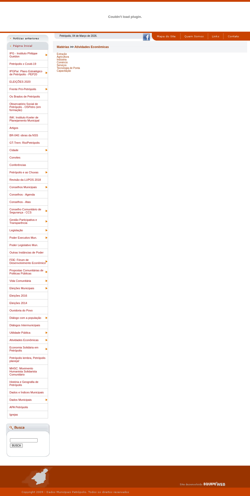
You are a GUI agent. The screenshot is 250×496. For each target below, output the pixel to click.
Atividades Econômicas (24, 340)
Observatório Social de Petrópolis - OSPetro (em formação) (25, 107)
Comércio (62, 62)
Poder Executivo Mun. (23, 237)
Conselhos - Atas (20, 201)
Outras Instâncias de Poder (26, 252)
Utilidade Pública (19, 332)
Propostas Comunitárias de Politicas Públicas (26, 272)
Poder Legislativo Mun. (23, 245)
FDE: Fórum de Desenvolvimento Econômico (27, 261)
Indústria (61, 59)
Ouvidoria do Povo (21, 310)
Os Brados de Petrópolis (24, 96)
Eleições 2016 (18, 295)
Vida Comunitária (20, 280)
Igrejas (13, 414)
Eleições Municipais (21, 288)
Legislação (16, 230)
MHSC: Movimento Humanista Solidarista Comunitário (23, 371)
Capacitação (64, 70)
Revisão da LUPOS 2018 (25, 179)
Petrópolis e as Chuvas (23, 172)
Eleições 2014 (18, 303)
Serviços (61, 65)
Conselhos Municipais (23, 187)
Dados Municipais (20, 399)
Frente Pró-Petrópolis (22, 89)
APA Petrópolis (18, 407)
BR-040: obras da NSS (23, 135)
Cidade (13, 150)
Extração (62, 54)
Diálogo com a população (25, 317)
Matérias (63, 47)
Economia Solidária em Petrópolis (23, 349)
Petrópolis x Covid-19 (22, 63)
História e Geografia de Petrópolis (23, 383)
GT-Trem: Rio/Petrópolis (24, 142)
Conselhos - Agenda (22, 194)
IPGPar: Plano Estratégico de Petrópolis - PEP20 (25, 73)
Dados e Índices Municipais (26, 392)
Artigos (13, 127)
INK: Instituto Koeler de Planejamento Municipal (24, 119)
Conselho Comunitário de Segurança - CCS (25, 211)
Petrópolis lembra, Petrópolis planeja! (27, 359)
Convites (14, 157)
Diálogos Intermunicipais (24, 325)
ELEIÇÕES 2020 (20, 81)
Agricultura (63, 56)
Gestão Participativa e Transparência (23, 221)
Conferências (17, 164)
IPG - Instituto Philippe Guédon (23, 55)
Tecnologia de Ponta (68, 68)
